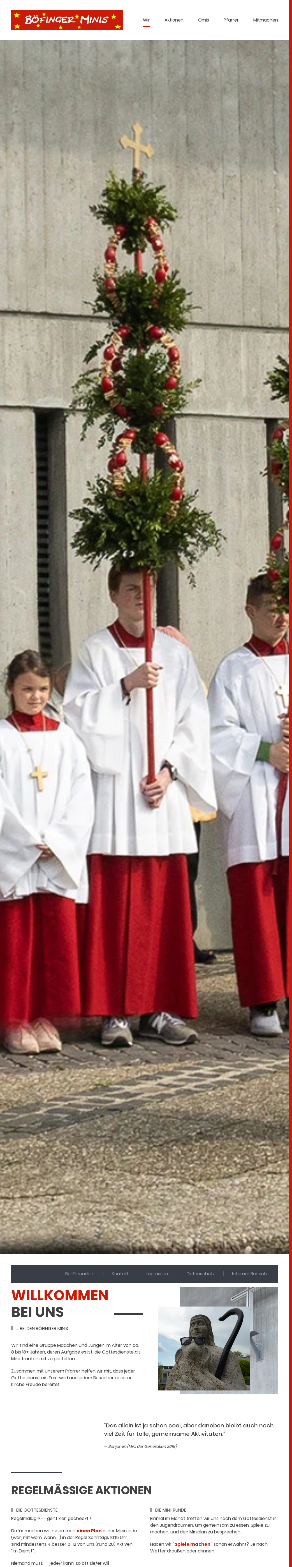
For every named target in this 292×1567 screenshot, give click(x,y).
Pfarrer (231, 20)
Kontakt (120, 1273)
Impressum (158, 1273)
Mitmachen (265, 20)
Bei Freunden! (80, 1273)
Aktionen (174, 20)
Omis (203, 20)
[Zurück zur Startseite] (67, 20)
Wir (146, 20)
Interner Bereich (249, 1273)
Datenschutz (201, 1273)
